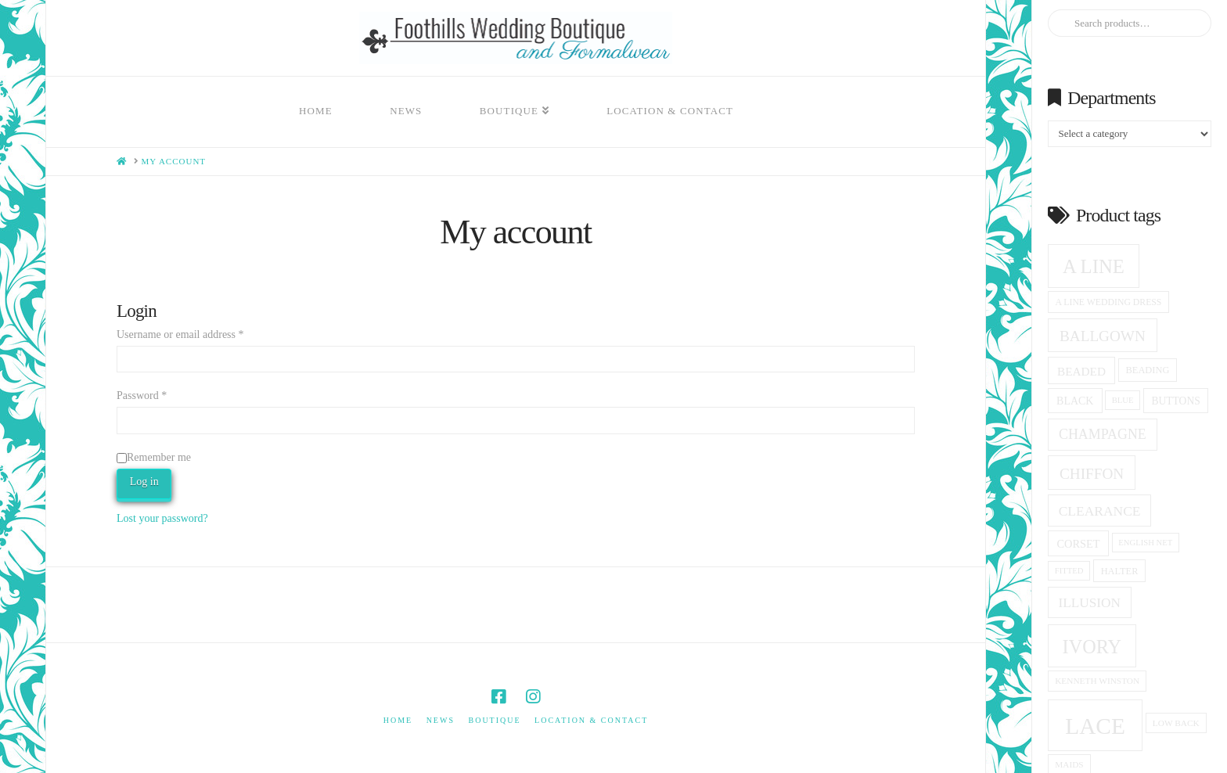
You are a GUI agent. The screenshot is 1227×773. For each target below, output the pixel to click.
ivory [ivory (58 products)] (1092, 646)
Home (397, 720)
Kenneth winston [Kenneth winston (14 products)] (1097, 680)
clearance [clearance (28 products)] (1100, 511)
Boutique (494, 720)
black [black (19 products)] (1074, 401)
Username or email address (180, 334)
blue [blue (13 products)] (1123, 400)
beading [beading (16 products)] (1148, 370)
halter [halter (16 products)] (1120, 571)
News (440, 720)
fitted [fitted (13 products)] (1069, 570)
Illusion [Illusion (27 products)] (1090, 602)
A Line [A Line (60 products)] (1093, 266)
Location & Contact (591, 720)
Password (142, 395)
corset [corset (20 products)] (1077, 544)
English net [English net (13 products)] (1145, 542)
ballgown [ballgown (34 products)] (1103, 336)
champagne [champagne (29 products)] (1102, 434)
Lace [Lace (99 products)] (1095, 726)
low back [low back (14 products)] (1176, 723)
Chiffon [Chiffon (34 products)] (1092, 474)
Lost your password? (162, 518)
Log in (144, 481)
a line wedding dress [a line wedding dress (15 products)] (1109, 302)
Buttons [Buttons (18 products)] (1176, 401)
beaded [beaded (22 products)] (1081, 371)
